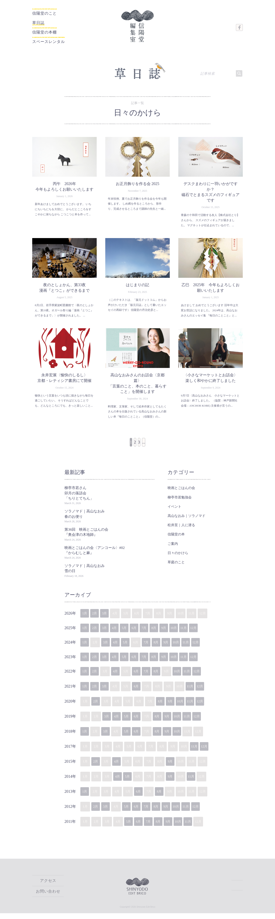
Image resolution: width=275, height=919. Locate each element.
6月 (140, 633)
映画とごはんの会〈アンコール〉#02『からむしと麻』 (94, 554)
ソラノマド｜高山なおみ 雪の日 (86, 572)
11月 (195, 633)
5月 (129, 633)
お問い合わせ (48, 897)
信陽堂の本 (176, 539)
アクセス (48, 887)
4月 (118, 633)
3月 (107, 618)
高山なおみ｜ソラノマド (186, 520)
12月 (206, 633)
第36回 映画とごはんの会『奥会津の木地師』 (86, 536)
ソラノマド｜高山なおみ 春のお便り (86, 518)
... (154, 448)
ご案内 (173, 548)
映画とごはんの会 (181, 492)
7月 (150, 633)
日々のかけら (178, 557)
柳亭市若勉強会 (180, 502)
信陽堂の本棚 (50, 30)
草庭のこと (176, 566)
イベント (174, 511)
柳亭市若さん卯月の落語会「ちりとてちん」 (79, 497)
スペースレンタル (57, 38)
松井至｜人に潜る (181, 529)
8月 (161, 633)
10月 (184, 633)
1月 (85, 618)
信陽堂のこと (43, 13)
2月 (96, 618)
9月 (172, 633)
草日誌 (41, 21)
